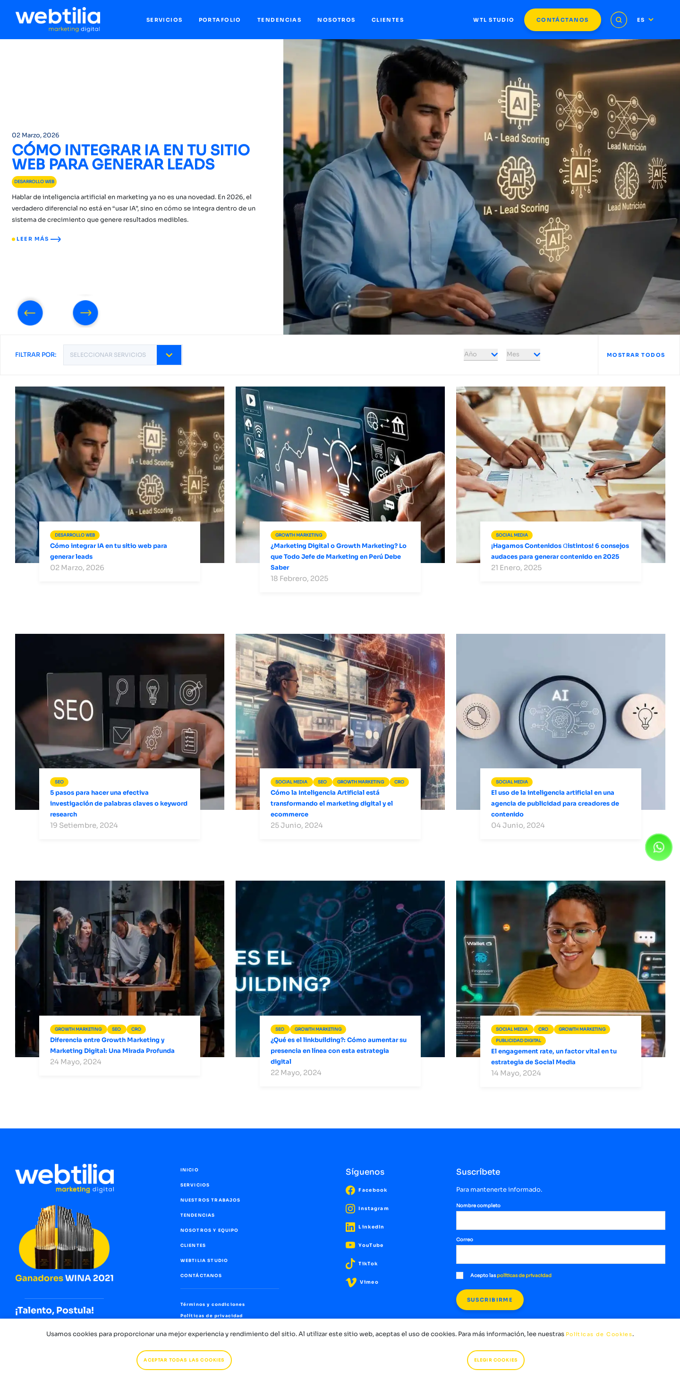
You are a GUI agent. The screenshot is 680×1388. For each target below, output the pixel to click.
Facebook (367, 1190)
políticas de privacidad (524, 1275)
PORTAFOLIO (220, 20)
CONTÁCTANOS (562, 20)
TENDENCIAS (279, 20)
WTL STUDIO (493, 20)
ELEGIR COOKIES (496, 1360)
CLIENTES (388, 20)
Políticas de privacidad (211, 1316)
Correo (464, 1240)
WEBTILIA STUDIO (204, 1260)
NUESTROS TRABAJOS (210, 1200)
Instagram (367, 1208)
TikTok (362, 1264)
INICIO (189, 1170)
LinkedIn (365, 1227)
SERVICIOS (164, 20)
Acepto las (504, 1275)
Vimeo (362, 1282)
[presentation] (30, 311)
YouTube (364, 1245)
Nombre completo (478, 1206)
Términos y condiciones (213, 1304)
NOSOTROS (336, 20)
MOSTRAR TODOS (636, 355)
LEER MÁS (36, 239)
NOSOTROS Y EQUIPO (209, 1230)
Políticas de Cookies (599, 1334)
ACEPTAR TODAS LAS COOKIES (183, 1360)
